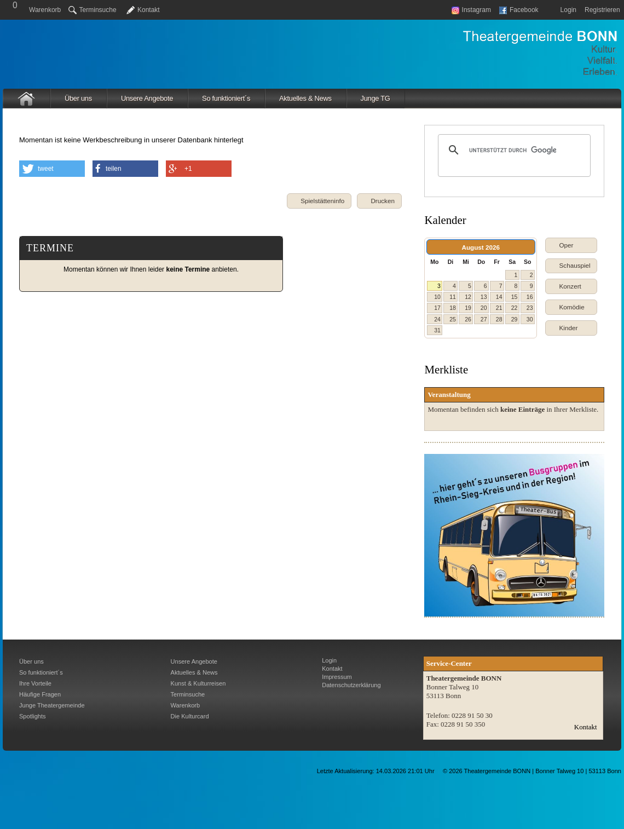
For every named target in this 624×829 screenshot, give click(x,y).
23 (530, 307)
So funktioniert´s (226, 98)
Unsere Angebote (147, 98)
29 (514, 319)
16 (530, 296)
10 (437, 296)
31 (437, 330)
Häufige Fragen (40, 694)
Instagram (471, 10)
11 (452, 296)
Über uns (78, 98)
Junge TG (375, 98)
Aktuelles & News (305, 98)
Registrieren (602, 10)
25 (452, 319)
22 (514, 307)
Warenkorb (45, 10)
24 (437, 319)
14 (499, 296)
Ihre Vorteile (35, 683)
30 (530, 319)
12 (468, 296)
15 (514, 296)
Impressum (337, 676)
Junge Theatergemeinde (52, 705)
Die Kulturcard (190, 716)
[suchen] (512, 150)
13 (484, 296)
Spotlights (32, 716)
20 (484, 307)
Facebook (519, 10)
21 (499, 307)
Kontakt (148, 10)
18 (452, 307)
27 (484, 319)
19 (468, 307)
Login (568, 10)
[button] (379, 201)
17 (437, 307)
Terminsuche (92, 10)
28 (499, 319)
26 (468, 319)
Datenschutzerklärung (351, 685)
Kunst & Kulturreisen (198, 683)
